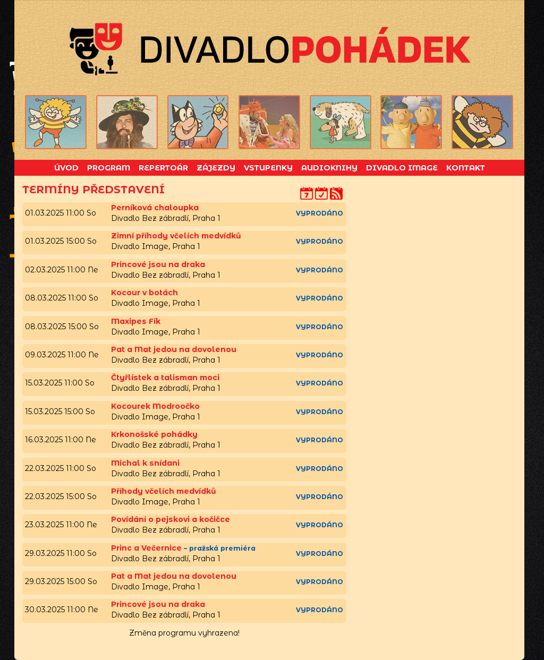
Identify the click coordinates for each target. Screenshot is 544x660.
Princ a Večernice (146, 548)
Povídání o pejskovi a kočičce (170, 519)
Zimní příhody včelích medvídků (176, 236)
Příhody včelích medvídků (163, 491)
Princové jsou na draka (158, 264)
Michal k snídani (145, 463)
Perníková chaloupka (155, 207)
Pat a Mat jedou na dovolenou (173, 349)
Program (108, 168)
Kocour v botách (144, 292)
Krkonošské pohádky (154, 434)
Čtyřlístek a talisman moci (165, 377)
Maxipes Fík (135, 321)
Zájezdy (216, 168)
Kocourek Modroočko (155, 406)
